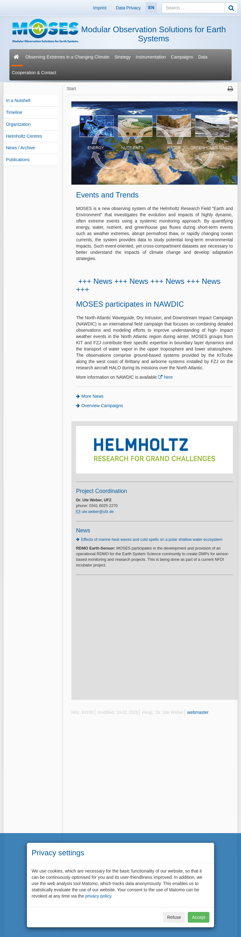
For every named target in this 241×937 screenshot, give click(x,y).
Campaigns (182, 56)
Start (71, 88)
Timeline (14, 112)
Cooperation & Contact (34, 72)
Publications (18, 159)
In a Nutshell (18, 100)
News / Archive (20, 147)
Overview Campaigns (102, 405)
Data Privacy (128, 7)
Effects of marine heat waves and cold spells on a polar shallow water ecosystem (152, 539)
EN (151, 7)
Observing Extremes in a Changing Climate (67, 56)
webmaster (197, 712)
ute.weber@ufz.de (98, 511)
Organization (18, 124)
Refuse (174, 917)
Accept (198, 917)
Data (203, 56)
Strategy (122, 56)
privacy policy (98, 896)
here (168, 377)
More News (92, 396)
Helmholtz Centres (24, 136)
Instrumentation (151, 56)
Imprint (99, 7)
